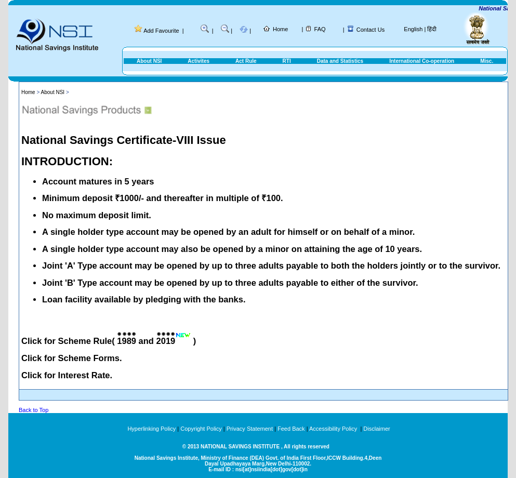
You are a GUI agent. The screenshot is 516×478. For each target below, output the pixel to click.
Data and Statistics (340, 61)
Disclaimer (376, 429)
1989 (126, 341)
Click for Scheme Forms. (71, 358)
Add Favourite (161, 31)
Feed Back (291, 429)
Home (280, 29)
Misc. (486, 61)
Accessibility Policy (334, 429)
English (413, 29)
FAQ (320, 29)
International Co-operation (421, 61)
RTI (287, 61)
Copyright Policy (200, 429)
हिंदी (431, 29)
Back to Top (33, 410)
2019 (166, 341)
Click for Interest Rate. (66, 375)
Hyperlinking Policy (151, 429)
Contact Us (370, 29)
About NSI (149, 61)
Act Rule (246, 61)
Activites (198, 61)
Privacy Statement (250, 429)
